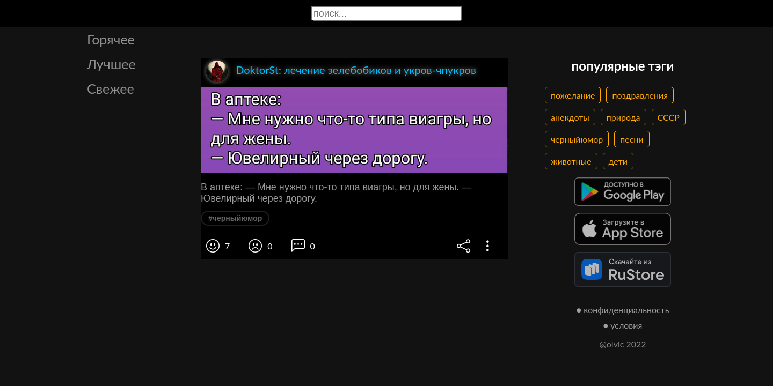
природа (623, 117)
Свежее (110, 88)
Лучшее (111, 64)
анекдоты (570, 117)
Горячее (111, 39)
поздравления (640, 95)
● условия (623, 325)
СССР (669, 117)
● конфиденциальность (623, 310)
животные (571, 161)
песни (631, 139)
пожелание (573, 95)
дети (618, 161)
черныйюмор (577, 139)
